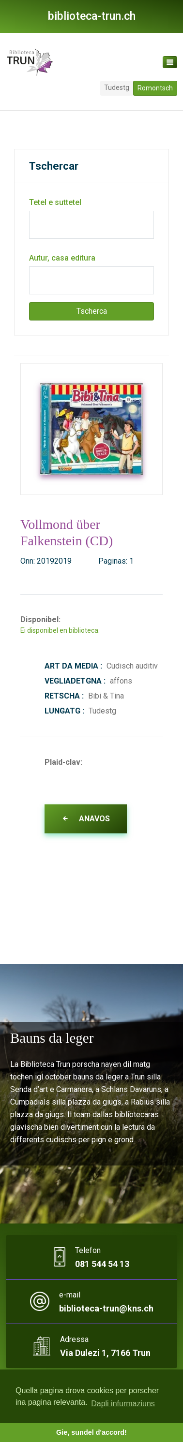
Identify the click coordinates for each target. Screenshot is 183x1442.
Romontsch (155, 88)
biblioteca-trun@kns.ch (106, 1308)
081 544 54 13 (102, 1264)
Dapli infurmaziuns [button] (123, 1403)
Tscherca (91, 311)
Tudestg (116, 87)
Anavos (85, 818)
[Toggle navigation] (170, 62)
